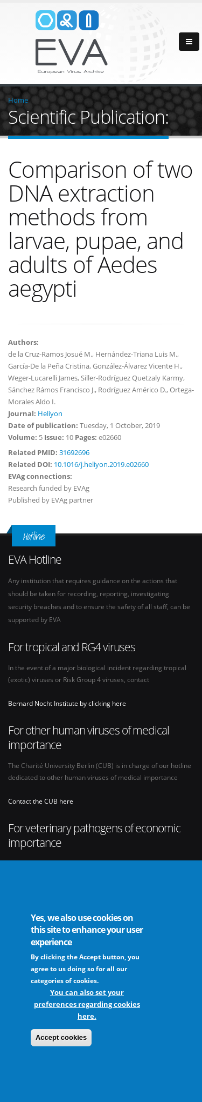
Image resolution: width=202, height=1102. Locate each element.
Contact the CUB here (40, 801)
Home (18, 100)
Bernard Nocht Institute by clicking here (67, 703)
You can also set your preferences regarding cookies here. (87, 1004)
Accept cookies (61, 1037)
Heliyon (50, 413)
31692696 (74, 452)
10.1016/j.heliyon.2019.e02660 (101, 464)
